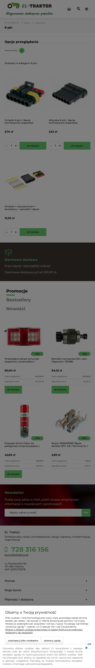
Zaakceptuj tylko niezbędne (23, 640)
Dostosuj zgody (52, 640)
